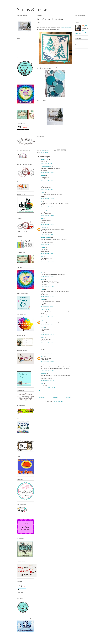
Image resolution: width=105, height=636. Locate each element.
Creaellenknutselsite (46, 166)
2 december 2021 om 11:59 (47, 253)
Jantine (43, 327)
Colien (43, 192)
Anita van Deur (45, 159)
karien (42, 356)
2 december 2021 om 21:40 (47, 380)
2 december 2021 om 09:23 (47, 224)
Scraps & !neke (32, 9)
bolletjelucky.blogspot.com (48, 309)
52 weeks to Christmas (65, 27)
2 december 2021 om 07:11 (47, 163)
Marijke (43, 364)
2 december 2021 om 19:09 (47, 361)
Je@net (43, 320)
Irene (42, 218)
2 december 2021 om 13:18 (47, 269)
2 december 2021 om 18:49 (47, 353)
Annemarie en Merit (46, 237)
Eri (42, 201)
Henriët (43, 184)
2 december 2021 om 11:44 (47, 244)
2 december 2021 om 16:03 (47, 296)
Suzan (42, 337)
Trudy (42, 289)
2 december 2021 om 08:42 (47, 198)
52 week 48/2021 (45, 152)
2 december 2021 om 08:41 (47, 189)
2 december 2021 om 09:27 (47, 234)
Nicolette (43, 247)
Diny (42, 256)
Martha (43, 279)
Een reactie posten (43, 390)
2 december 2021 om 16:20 (47, 316)
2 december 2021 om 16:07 (47, 306)
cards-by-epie (44, 210)
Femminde (44, 227)
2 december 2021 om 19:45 (47, 370)
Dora (42, 383)
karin (42, 346)
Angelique (43, 373)
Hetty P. (43, 299)
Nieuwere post (42, 397)
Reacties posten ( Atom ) (58, 401)
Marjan (43, 265)
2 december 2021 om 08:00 (47, 172)
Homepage (55, 397)
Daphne (43, 175)
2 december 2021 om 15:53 (47, 286)
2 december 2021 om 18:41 (47, 342)
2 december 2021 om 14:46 (47, 276)
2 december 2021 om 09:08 (47, 206)
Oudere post (68, 397)
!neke (85, 25)
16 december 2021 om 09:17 (48, 387)
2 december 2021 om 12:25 (47, 262)
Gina (42, 272)
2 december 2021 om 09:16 (47, 215)
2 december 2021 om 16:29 (47, 324)
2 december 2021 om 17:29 (47, 334)
